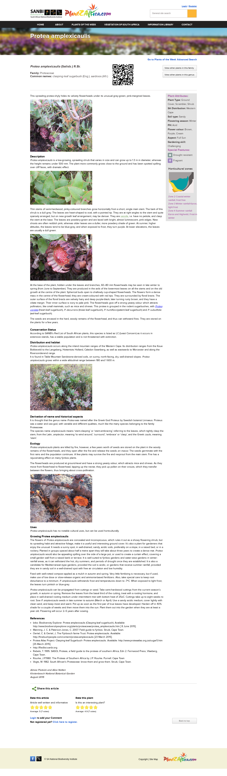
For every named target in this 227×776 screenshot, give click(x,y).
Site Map (154, 759)
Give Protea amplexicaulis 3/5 (41, 707)
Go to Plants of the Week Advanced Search (172, 59)
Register (193, 6)
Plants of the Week (84, 24)
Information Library (160, 24)
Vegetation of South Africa (121, 24)
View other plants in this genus (179, 74)
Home (40, 24)
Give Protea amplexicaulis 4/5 (45, 707)
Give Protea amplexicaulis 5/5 (50, 707)
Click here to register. (65, 721)
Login (184, 6)
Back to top (184, 721)
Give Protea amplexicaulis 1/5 (32, 707)
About (59, 24)
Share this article (45, 689)
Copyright (143, 759)
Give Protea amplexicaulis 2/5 (37, 707)
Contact (187, 24)
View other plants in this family (179, 68)
